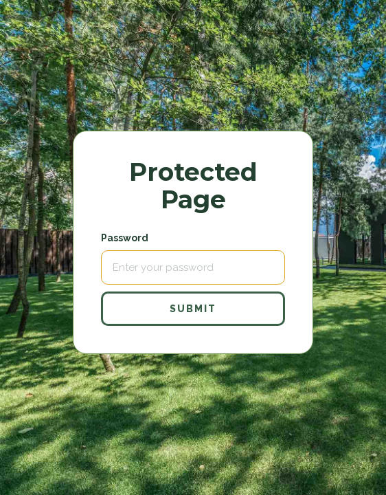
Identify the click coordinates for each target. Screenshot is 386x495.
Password (124, 237)
